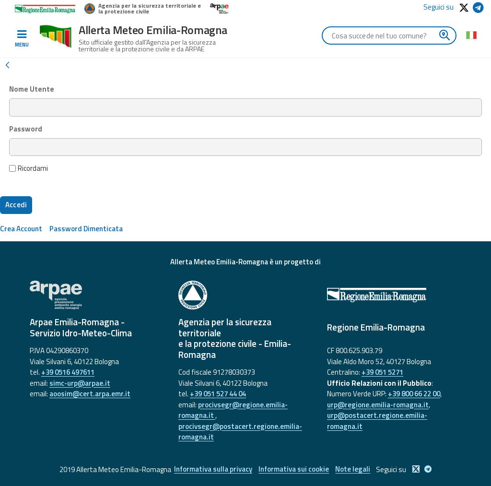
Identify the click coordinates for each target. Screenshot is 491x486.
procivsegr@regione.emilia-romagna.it (233, 410)
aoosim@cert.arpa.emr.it (89, 393)
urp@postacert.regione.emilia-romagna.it (377, 421)
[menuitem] (21, 228)
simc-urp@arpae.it (79, 383)
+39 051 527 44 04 (218, 393)
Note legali (353, 469)
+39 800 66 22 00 (414, 393)
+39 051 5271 (382, 372)
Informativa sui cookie (293, 469)
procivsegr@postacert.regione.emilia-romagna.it (240, 432)
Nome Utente (31, 89)
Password (25, 129)
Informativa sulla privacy (212, 469)
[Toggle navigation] (21, 39)
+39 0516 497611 (67, 372)
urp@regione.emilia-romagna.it (378, 404)
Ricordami (28, 168)
